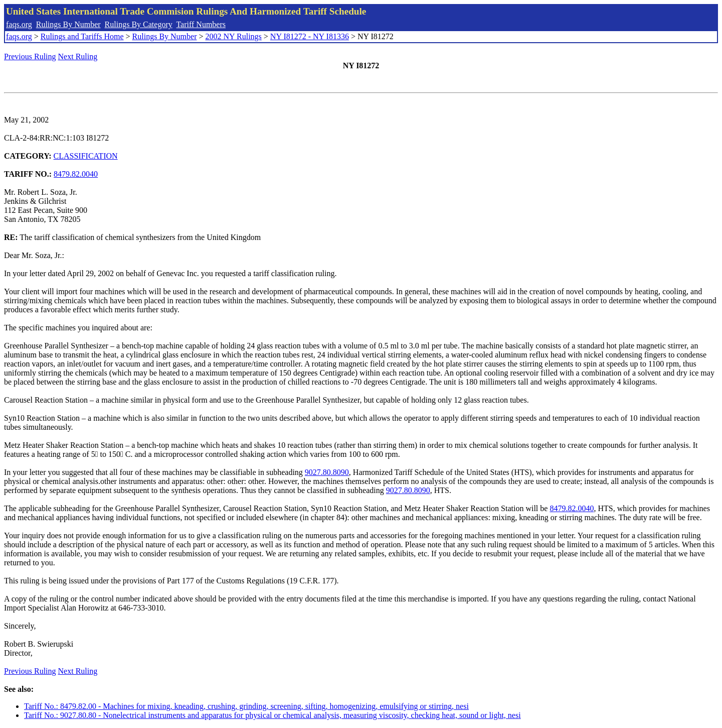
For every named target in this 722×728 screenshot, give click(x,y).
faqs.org (19, 24)
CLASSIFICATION (86, 156)
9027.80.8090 (327, 472)
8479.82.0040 (76, 174)
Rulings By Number (68, 24)
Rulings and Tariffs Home (82, 36)
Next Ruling (78, 56)
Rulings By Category (138, 24)
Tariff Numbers (201, 24)
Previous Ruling (30, 56)
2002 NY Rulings (234, 36)
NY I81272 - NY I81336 (309, 36)
